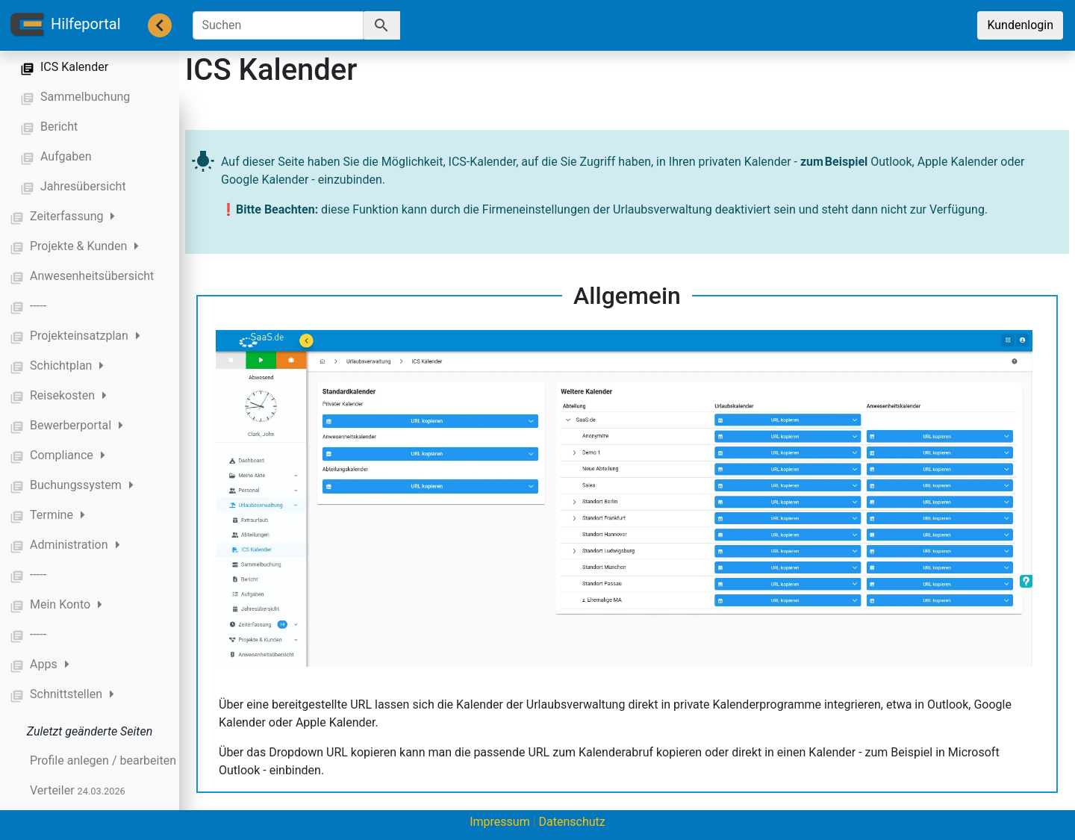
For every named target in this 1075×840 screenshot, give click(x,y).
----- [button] (38, 306)
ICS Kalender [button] (74, 67)
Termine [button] (57, 515)
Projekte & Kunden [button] (84, 246)
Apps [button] (49, 664)
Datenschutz (572, 822)
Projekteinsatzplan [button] (85, 336)
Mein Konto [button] (66, 604)
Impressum (500, 822)
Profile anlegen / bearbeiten (128, 760)
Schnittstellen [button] (72, 694)
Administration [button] (75, 545)
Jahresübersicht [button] (83, 186)
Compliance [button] (67, 455)
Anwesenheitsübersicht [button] (92, 276)
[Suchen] (278, 25)
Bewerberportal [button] (76, 425)
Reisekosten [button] (68, 395)
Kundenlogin (1020, 25)
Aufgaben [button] (66, 156)
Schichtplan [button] (67, 365)
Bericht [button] (59, 126)
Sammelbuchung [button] (85, 97)
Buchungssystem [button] (82, 485)
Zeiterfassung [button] (72, 216)
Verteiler (77, 790)
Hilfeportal (65, 25)
